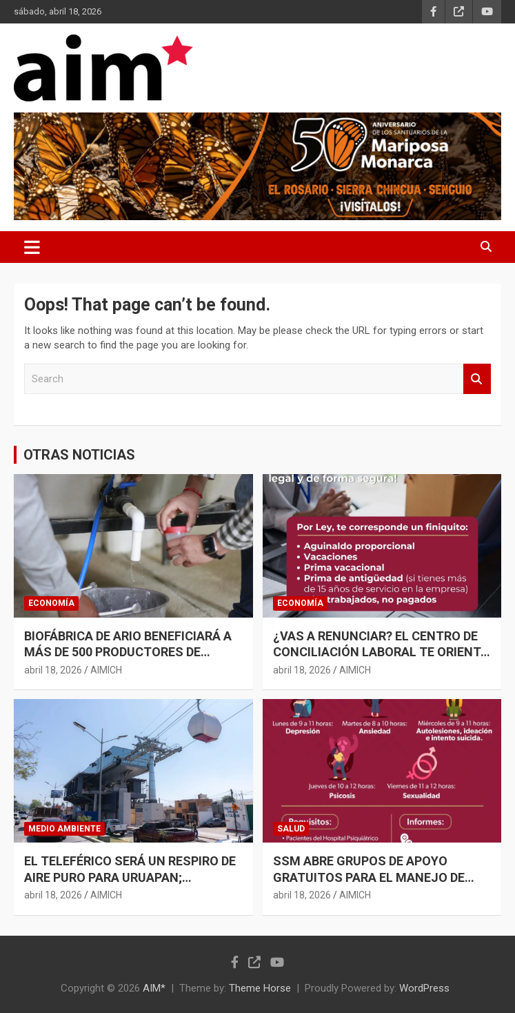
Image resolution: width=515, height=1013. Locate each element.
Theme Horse (260, 988)
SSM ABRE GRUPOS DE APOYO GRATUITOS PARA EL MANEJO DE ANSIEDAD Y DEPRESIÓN (369, 877)
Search (477, 379)
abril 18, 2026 (53, 670)
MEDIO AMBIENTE (64, 829)
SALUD (291, 829)
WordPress (424, 988)
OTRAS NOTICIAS (79, 454)
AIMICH (106, 670)
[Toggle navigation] (32, 247)
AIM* (154, 988)
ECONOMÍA (51, 603)
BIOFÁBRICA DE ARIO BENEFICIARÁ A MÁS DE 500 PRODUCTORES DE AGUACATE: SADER (128, 652)
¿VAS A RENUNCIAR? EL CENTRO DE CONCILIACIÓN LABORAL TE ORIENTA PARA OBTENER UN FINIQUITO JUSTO (381, 652)
